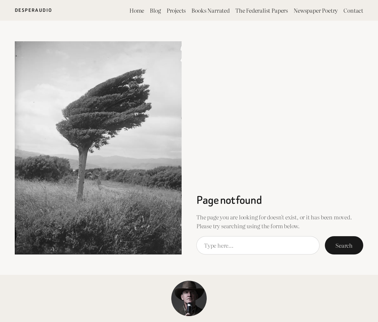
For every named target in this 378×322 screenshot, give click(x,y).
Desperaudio (33, 10)
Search (344, 245)
